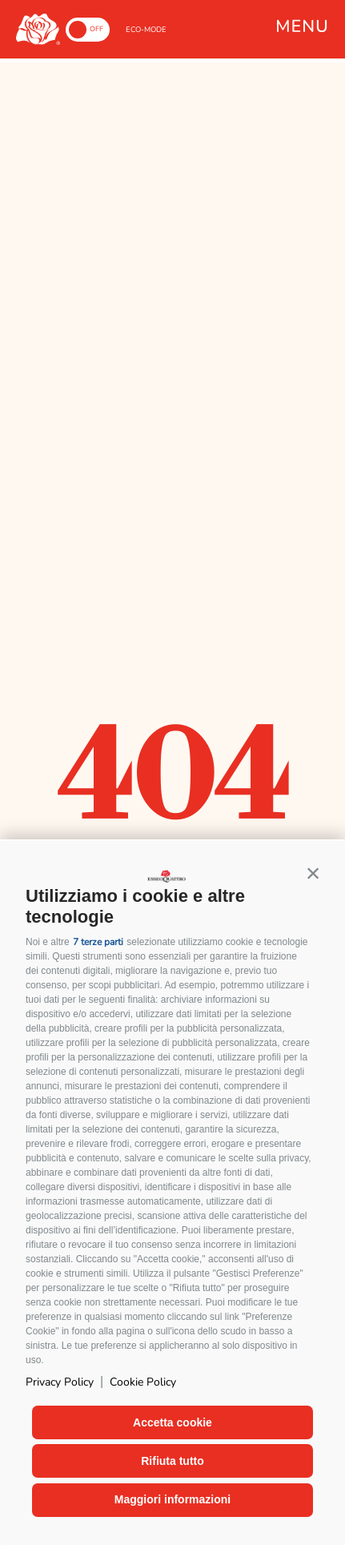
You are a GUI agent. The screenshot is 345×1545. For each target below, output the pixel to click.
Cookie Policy (143, 1382)
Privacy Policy (60, 1382)
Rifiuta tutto (172, 1460)
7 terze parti (98, 941)
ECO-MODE (146, 30)
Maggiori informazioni (172, 1499)
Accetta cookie (172, 1422)
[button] (313, 873)
